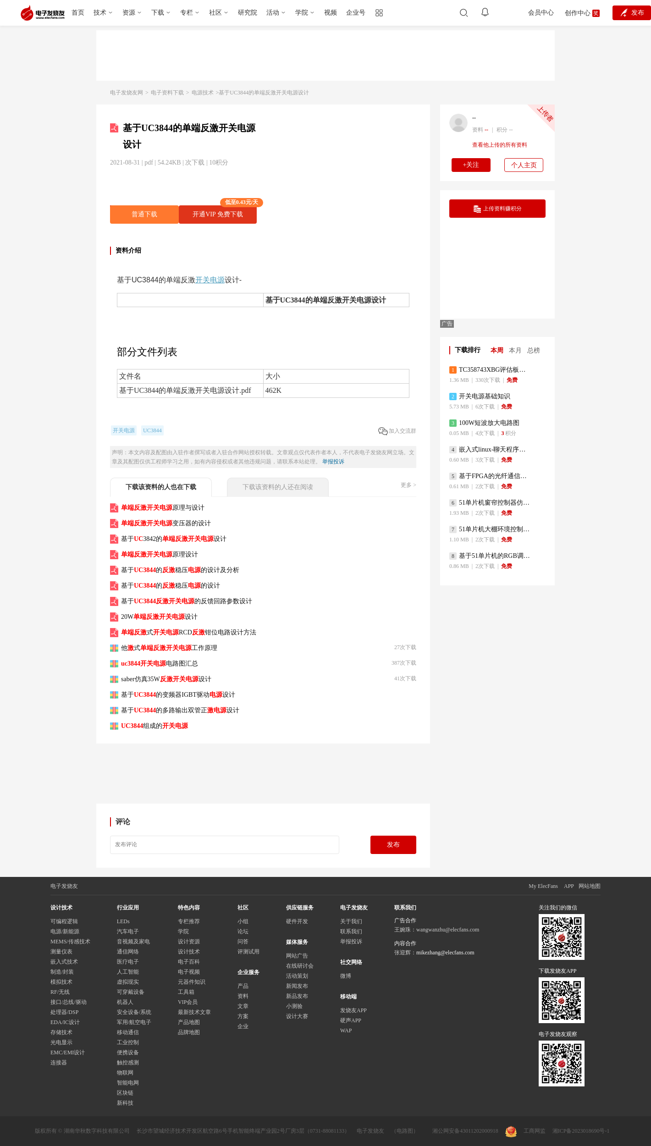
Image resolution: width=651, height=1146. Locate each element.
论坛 (242, 931)
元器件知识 (191, 982)
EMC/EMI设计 (67, 1052)
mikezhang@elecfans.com (445, 952)
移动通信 (128, 1032)
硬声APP (350, 1020)
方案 (242, 1016)
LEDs (123, 921)
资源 (128, 12)
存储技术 (61, 1032)
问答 (242, 941)
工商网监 (525, 1131)
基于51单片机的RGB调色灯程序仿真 (490, 556)
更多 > (408, 485)
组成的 (154, 725)
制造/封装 (62, 972)
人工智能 (128, 972)
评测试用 (248, 951)
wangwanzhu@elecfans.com (447, 929)
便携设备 (128, 1052)
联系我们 (351, 931)
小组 (242, 921)
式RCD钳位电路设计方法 (188, 632)
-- (474, 118)
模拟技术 (61, 982)
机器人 (125, 1002)
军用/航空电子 (134, 1022)
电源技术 (203, 92)
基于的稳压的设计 (170, 585)
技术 (100, 12)
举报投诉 (333, 461)
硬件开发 (297, 921)
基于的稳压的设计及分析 (180, 570)
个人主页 (524, 165)
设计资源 (189, 941)
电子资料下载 (167, 92)
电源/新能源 (64, 931)
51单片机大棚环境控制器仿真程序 (490, 529)
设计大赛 (297, 1016)
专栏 (186, 12)
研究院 (247, 12)
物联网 (125, 1072)
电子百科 (189, 962)
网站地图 (590, 886)
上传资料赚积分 (498, 209)
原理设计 (159, 554)
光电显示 (61, 1042)
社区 (215, 12)
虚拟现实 (128, 982)
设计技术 (189, 951)
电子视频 (189, 972)
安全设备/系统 (134, 1012)
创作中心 (577, 13)
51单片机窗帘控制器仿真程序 (490, 503)
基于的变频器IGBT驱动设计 (178, 694)
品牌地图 (189, 1032)
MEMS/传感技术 (70, 941)
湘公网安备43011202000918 (465, 1131)
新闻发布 (297, 986)
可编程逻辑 (64, 921)
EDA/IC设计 (65, 1022)
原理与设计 (162, 507)
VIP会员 (188, 1002)
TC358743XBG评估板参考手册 (490, 370)
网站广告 (297, 956)
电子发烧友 (370, 1131)
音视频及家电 (133, 941)
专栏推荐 (189, 921)
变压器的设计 (166, 523)
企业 (242, 1026)
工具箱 (186, 992)
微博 (345, 976)
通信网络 (128, 951)
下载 (157, 12)
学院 (301, 12)
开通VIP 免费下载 (225, 211)
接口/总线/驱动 (68, 1002)
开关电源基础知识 (479, 396)
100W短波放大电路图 (484, 423)
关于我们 (351, 921)
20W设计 (159, 616)
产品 (242, 986)
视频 (330, 12)
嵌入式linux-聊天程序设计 (490, 449)
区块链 (125, 1093)
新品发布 (297, 996)
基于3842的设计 (173, 538)
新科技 (125, 1103)
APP (569, 886)
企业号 (355, 12)
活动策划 (297, 976)
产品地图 (189, 1022)
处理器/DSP (64, 1012)
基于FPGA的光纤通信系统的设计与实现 (490, 476)
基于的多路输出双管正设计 (180, 710)
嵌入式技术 (64, 962)
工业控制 (128, 1042)
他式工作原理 (169, 648)
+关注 (471, 164)
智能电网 (128, 1083)
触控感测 (128, 1062)
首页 (78, 12)
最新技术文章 (194, 1012)
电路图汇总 (159, 663)
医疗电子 (128, 962)
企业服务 (248, 972)
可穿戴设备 (130, 992)
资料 (242, 996)
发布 (393, 844)
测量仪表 (61, 951)
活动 (272, 12)
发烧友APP (353, 1010)
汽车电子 (128, 931)
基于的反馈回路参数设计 (186, 601)
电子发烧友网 (126, 92)
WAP (346, 1030)
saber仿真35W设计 (166, 679)
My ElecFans (543, 886)
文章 (242, 1006)
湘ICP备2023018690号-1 (581, 1131)
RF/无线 (60, 992)
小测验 (294, 1006)
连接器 (58, 1062)
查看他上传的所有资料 (499, 145)
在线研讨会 (300, 966)
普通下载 (144, 214)
